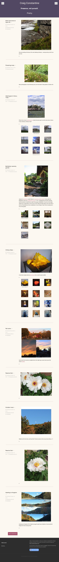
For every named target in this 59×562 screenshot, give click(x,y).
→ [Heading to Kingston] (6, 494)
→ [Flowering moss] (15, 65)
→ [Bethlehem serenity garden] (10, 168)
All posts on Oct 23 (9, 412)
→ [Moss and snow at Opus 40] (11, 22)
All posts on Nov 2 (9, 333)
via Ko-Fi (45, 545)
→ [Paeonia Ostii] (13, 373)
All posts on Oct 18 (9, 499)
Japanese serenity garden (39, 199)
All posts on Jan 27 (12, 101)
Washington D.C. (30, 120)
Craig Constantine (29, 3)
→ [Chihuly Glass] (13, 250)
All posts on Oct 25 (12, 376)
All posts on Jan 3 (12, 253)
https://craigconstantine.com (34, 543)
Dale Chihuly (32, 275)
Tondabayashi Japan (31, 200)
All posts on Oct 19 (12, 454)
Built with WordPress (24, 556)
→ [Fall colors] (11, 328)
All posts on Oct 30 (9, 27)
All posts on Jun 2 (9, 69)
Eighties (32, 556)
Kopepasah (35, 556)
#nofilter (23, 361)
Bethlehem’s (25, 199)
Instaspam (8, 28)
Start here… (3, 545)
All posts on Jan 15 (12, 171)
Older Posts (14, 533)
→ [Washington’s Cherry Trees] (9, 97)
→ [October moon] (14, 407)
